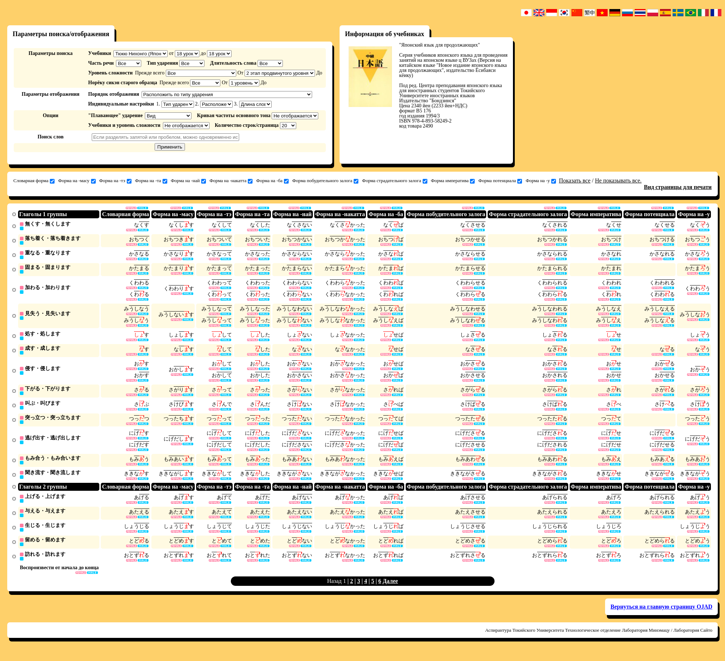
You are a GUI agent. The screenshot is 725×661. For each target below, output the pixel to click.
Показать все (574, 180)
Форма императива (453, 181)
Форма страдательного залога (394, 181)
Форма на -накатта (231, 181)
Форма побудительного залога (325, 181)
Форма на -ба (272, 181)
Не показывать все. (618, 180)
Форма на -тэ (115, 181)
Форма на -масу (77, 181)
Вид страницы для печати (678, 187)
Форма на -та (151, 181)
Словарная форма (34, 181)
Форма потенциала (500, 181)
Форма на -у (541, 181)
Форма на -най (188, 181)
